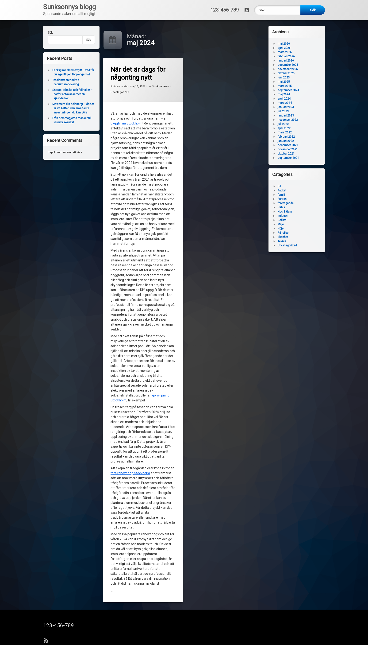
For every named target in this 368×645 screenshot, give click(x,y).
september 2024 (288, 90)
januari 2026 (286, 60)
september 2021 (288, 157)
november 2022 (288, 119)
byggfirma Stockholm (126, 123)
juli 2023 (283, 111)
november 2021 (288, 149)
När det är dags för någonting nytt (138, 73)
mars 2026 (285, 52)
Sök (50, 32)
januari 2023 (286, 115)
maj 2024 (284, 94)
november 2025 (288, 69)
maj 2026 (284, 43)
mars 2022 (285, 132)
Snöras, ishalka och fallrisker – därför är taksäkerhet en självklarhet (72, 94)
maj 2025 (284, 81)
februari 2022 (286, 136)
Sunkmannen (160, 86)
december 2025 (288, 64)
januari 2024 (286, 107)
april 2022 (284, 128)
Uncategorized (120, 92)
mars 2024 (285, 103)
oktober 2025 (286, 73)
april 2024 (284, 98)
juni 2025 (284, 77)
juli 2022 (283, 124)
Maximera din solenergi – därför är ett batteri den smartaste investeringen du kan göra (73, 108)
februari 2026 (286, 56)
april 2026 (284, 48)
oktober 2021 (286, 153)
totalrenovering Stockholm (130, 473)
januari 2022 (286, 141)
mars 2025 (285, 86)
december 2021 (288, 145)
